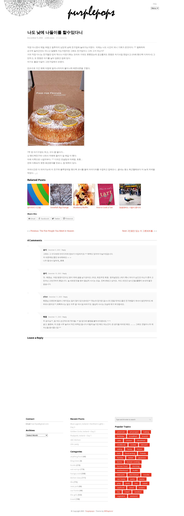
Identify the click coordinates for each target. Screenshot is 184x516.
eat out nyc (75, 469)
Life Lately (74, 444)
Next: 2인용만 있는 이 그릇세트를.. (138, 230)
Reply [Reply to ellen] (65, 297)
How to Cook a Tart (104, 207)
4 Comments (61, 38)
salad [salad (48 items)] (145, 483)
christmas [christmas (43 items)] (141, 440)
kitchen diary (75, 478)
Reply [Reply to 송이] (64, 250)
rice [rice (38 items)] (136, 483)
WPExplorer (108, 511)
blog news (74, 461)
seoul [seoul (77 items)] (131, 487)
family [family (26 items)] (129, 449)
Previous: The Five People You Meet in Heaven (52, 230)
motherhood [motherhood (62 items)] (122, 470)
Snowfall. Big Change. (59, 207)
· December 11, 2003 (55, 297)
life (71, 482)
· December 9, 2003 (53, 250)
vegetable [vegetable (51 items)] (121, 496)
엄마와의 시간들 (34, 207)
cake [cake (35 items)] (119, 440)
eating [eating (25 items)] (119, 449)
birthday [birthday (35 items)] (120, 436)
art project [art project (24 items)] (134, 432)
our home (74, 490)
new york (74, 486)
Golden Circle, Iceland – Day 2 (82, 431)
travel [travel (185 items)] (127, 492)
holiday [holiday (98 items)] (120, 458)
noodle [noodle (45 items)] (146, 475)
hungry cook (75, 473)
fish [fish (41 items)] (118, 453)
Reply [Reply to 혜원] (65, 317)
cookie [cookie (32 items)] (133, 445)
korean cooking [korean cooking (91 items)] (133, 462)
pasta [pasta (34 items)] (142, 479)
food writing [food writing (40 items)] (130, 453)
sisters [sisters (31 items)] (142, 487)
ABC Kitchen (75, 440)
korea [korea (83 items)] (119, 462)
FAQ (155, 4)
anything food (76, 456)
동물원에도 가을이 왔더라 (130, 207)
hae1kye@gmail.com (40, 424)
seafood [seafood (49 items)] (120, 487)
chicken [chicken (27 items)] (129, 440)
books (73, 465)
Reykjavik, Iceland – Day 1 (80, 435)
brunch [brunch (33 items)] (145, 436)
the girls (73, 495)
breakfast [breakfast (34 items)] (133, 436)
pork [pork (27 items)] (128, 483)
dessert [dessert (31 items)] (144, 445)
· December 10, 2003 (54, 273)
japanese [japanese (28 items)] (142, 458)
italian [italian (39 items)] (130, 458)
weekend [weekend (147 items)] (133, 496)
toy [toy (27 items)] (118, 492)
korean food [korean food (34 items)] (122, 466)
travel (72, 499)
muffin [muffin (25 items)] (135, 470)
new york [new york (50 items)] (120, 475)
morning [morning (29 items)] (135, 466)
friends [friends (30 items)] (143, 453)
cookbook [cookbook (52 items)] (121, 445)
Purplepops (89, 511)
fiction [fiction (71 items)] (139, 449)
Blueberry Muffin (80, 207)
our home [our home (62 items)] (121, 479)
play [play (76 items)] (119, 483)
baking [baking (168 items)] (146, 432)
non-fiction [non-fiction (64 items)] (134, 475)
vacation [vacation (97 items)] (137, 492)
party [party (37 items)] (132, 479)
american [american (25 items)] (121, 432)
